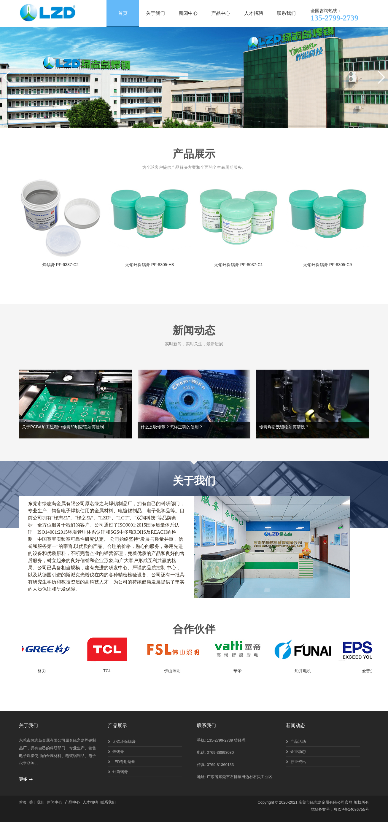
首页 (123, 13)
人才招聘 (253, 13)
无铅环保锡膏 (124, 741)
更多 (23, 779)
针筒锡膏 (120, 771)
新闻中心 (188, 13)
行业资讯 (298, 761)
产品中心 (220, 13)
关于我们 (155, 13)
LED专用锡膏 (123, 761)
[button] (186, 121)
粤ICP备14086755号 (351, 809)
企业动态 (298, 751)
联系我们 (286, 13)
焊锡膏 (118, 751)
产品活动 (298, 741)
